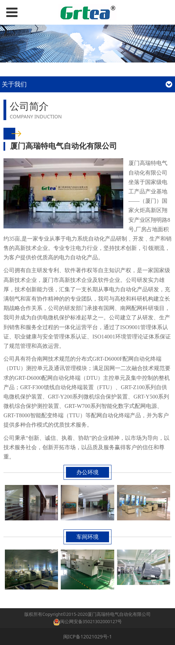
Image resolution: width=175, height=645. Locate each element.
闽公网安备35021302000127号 (91, 622)
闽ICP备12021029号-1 (87, 636)
